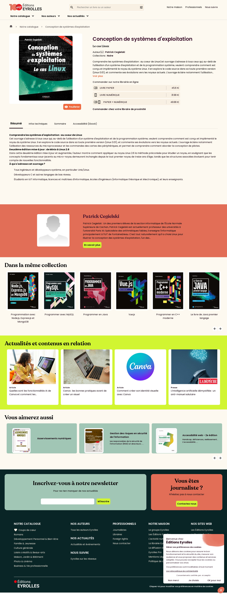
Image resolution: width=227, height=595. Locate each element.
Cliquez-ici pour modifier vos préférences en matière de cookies (181, 589)
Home (11, 27)
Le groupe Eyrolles (159, 530)
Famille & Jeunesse (25, 544)
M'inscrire (103, 501)
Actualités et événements (85, 544)
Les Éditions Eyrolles (202, 530)
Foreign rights (121, 539)
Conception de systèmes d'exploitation (67, 26)
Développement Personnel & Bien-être (36, 539)
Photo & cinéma (23, 563)
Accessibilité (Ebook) (85, 123)
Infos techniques (38, 123)
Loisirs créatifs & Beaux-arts (30, 554)
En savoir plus (92, 245)
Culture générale (23, 549)
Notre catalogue (20, 16)
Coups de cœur (25, 530)
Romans (18, 534)
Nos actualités (76, 16)
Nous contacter (122, 544)
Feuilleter (72, 107)
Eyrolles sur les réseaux (84, 559)
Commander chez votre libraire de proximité (119, 109)
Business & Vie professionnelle (31, 568)
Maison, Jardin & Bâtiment (28, 558)
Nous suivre (211, 7)
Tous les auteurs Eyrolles (85, 530)
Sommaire (60, 123)
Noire (110, 55)
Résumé (16, 123)
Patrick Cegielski (115, 52)
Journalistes (120, 530)
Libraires (117, 534)
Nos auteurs (49, 16)
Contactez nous (186, 503)
